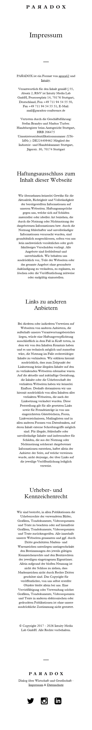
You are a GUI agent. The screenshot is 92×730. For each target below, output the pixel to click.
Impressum (36, 685)
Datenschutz (55, 685)
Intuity (45, 80)
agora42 (64, 76)
